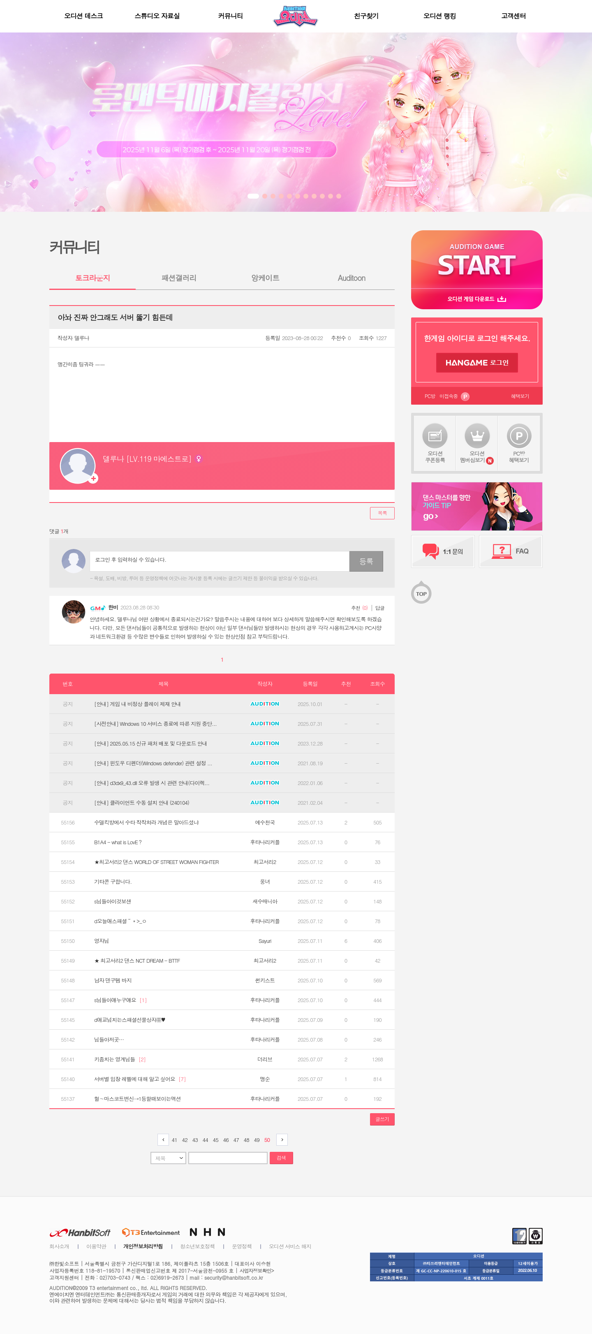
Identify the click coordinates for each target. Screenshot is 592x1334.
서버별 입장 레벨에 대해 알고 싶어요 (140, 1079)
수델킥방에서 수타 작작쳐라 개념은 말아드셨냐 (146, 822)
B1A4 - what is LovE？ (118, 842)
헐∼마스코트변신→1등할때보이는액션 (137, 1098)
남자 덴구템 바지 (113, 980)
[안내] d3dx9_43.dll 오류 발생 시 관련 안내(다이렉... (151, 783)
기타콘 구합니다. (113, 881)
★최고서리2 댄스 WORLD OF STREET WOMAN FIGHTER (156, 862)
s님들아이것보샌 (112, 901)
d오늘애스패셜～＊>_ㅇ (120, 921)
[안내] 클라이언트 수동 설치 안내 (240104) (141, 802)
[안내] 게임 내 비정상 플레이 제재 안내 (137, 704)
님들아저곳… (109, 1039)
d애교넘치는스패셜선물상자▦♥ (129, 1020)
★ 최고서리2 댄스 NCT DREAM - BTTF (137, 960)
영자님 (101, 941)
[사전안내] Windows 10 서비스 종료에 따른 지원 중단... (155, 723)
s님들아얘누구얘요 (120, 1000)
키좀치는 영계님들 (120, 1059)
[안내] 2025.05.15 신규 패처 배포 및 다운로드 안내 (150, 743)
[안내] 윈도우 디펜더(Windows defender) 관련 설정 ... (153, 763)
